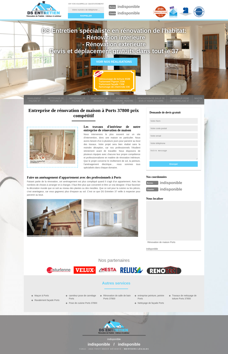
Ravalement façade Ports (47, 300)
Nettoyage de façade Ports (151, 302)
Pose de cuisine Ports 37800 (83, 302)
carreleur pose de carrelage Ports (82, 296)
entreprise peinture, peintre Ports (151, 296)
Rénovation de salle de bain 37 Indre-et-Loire (151, 99)
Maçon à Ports (42, 295)
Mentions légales (136, 349)
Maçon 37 (198, 99)
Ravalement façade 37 (34, 99)
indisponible (130, 6)
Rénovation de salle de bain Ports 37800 (117, 296)
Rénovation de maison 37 (99, 99)
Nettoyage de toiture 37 (56, 99)
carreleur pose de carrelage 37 (179, 99)
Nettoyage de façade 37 (77, 99)
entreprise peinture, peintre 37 (123, 100)
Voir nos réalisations (114, 61)
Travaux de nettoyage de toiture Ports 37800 (184, 296)
